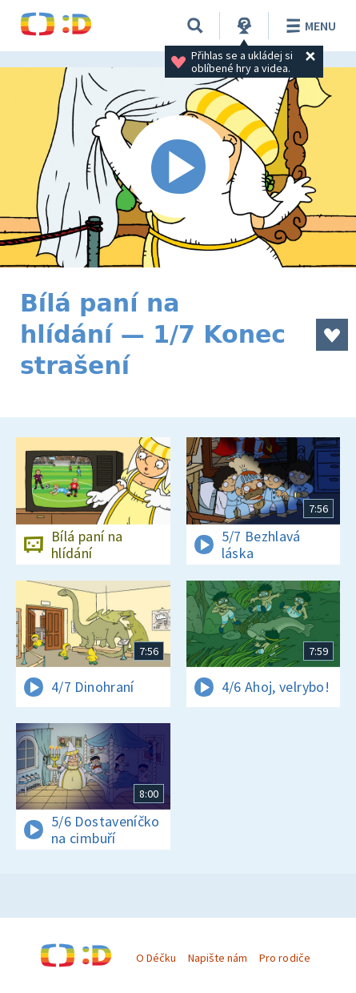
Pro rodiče (284, 958)
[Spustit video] (178, 167)
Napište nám (217, 958)
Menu (308, 26)
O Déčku (156, 958)
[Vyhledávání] (195, 25)
